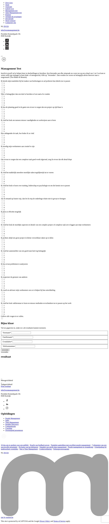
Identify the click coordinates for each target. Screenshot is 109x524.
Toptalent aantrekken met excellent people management (70, 445)
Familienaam (8, 337)
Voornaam (7, 333)
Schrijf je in (9, 9)
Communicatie (10, 426)
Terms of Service (59, 521)
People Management (12, 418)
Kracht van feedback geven (39, 445)
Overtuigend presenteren (14, 430)
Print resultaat (6, 386)
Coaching (8, 428)
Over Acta (9, 3)
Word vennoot (10, 21)
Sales (7, 420)
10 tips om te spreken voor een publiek (14, 445)
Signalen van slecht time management (53, 447)
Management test (11, 11)
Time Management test (13, 13)
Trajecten (8, 7)
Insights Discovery (12, 424)
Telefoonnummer (9, 346)
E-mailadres (7, 342)
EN (7, 26)
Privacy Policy (45, 521)
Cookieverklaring (45, 449)
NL (2, 26)
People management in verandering (80, 447)
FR (5, 26)
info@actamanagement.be (10, 30)
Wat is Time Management (28, 449)
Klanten (8, 15)
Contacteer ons (10, 23)
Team (7, 5)
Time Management (12, 422)
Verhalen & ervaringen (13, 17)
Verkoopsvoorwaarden (61, 449)
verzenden (4, 352)
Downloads (9, 19)
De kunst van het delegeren (28, 447)
